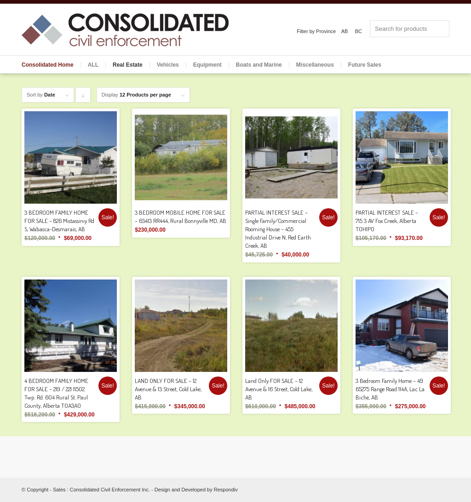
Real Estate (128, 65)
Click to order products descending (83, 97)
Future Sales (364, 65)
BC (358, 31)
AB (344, 31)
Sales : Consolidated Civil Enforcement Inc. (101, 489)
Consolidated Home (48, 65)
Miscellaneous (315, 65)
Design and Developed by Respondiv (196, 489)
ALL (93, 65)
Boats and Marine (259, 65)
